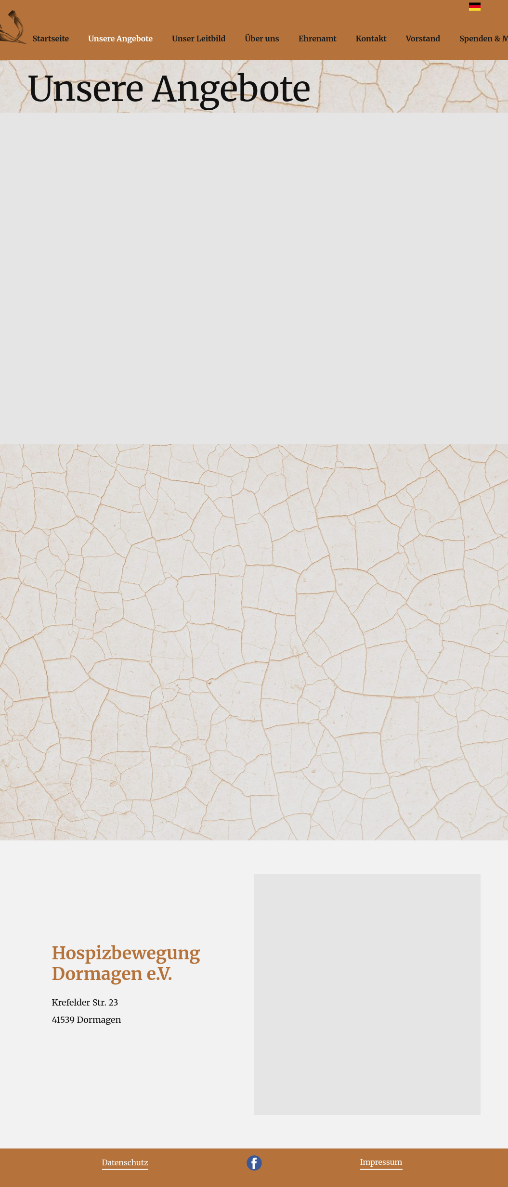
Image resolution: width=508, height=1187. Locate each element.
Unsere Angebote (120, 38)
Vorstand (423, 38)
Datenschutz (125, 1162)
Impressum (381, 1162)
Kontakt (371, 38)
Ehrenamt (318, 38)
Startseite (51, 38)
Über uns (262, 38)
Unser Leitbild (198, 38)
